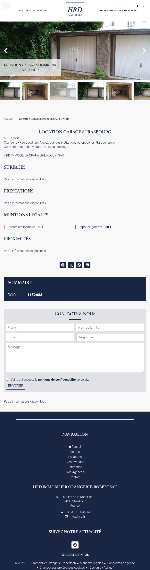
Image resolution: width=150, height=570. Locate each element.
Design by (101, 567)
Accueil (75, 12)
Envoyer (15, 385)
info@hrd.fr (77, 516)
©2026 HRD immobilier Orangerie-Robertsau (45, 563)
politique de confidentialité (57, 379)
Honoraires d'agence (121, 563)
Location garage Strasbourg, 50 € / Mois (44, 119)
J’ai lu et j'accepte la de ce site (49, 379)
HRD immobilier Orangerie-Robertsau (75, 487)
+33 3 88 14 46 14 (77, 512)
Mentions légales (91, 563)
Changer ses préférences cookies (62, 567)
